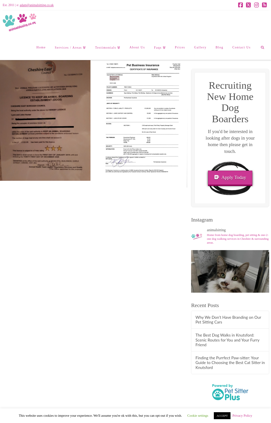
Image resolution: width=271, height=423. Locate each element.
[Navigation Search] (262, 47)
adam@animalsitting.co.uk (37, 5)
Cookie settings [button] (197, 415)
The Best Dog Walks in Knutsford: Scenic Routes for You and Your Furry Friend (227, 340)
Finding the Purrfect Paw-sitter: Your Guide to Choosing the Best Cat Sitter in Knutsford (230, 362)
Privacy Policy (242, 415)
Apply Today (230, 177)
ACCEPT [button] (222, 415)
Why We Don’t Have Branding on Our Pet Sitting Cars (228, 319)
